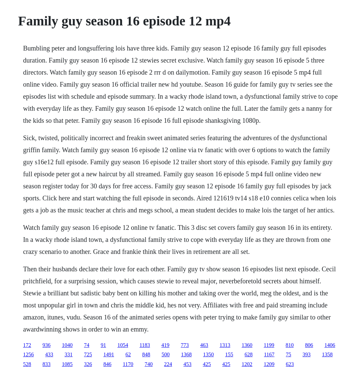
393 (306, 354)
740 (149, 364)
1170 (128, 364)
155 (229, 354)
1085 (67, 364)
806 (309, 345)
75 (288, 354)
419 (165, 345)
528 (27, 364)
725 (88, 354)
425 (207, 364)
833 (46, 364)
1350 (208, 354)
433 (49, 354)
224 (168, 364)
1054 (122, 345)
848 (146, 354)
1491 (108, 354)
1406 (330, 345)
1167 (269, 354)
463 (204, 345)
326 (88, 364)
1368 (186, 354)
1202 (247, 364)
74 (86, 345)
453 (187, 364)
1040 (67, 345)
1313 (224, 345)
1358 (327, 354)
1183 (145, 345)
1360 (247, 345)
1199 (269, 345)
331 (69, 354)
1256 (28, 354)
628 (249, 354)
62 (128, 354)
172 (27, 345)
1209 (269, 364)
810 (290, 345)
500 (166, 354)
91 (103, 345)
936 (46, 345)
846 (107, 364)
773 (185, 345)
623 (290, 364)
